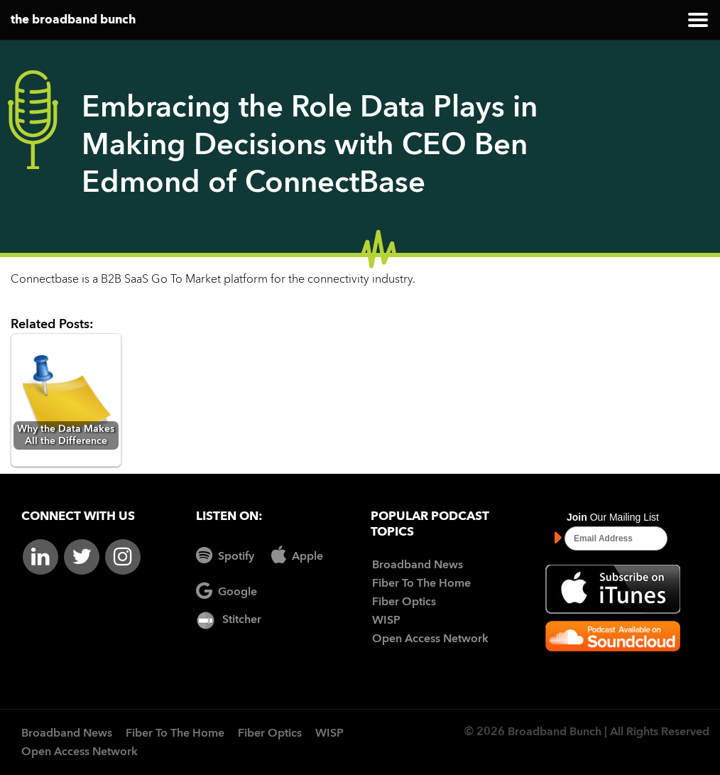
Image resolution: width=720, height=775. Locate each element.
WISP (386, 621)
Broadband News (417, 565)
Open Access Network (430, 639)
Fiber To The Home (421, 584)
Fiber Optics (404, 602)
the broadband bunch (73, 20)
